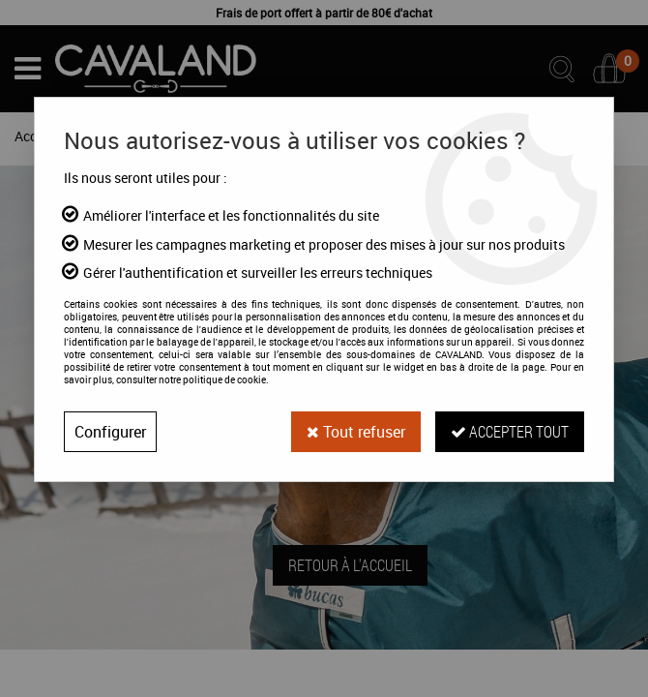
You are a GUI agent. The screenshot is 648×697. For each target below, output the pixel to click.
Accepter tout (510, 431)
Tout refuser (356, 431)
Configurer (110, 431)
